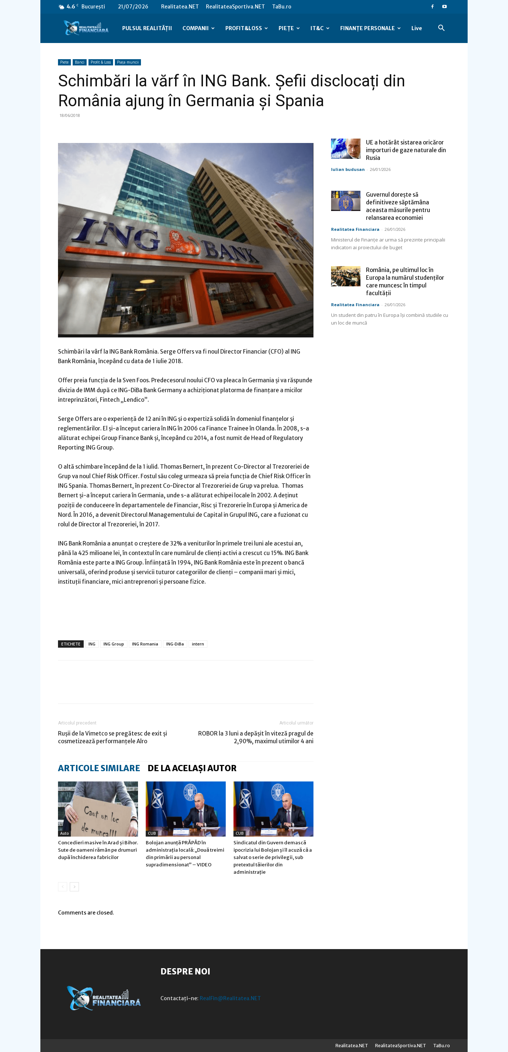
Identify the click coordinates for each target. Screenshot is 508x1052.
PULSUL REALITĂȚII (147, 28)
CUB (152, 833)
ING (91, 644)
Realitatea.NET (180, 6)
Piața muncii (128, 62)
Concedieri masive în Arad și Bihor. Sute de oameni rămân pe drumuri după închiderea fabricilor (98, 850)
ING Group (114, 644)
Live (416, 28)
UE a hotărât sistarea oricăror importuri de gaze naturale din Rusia (406, 150)
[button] (441, 28)
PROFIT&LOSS (246, 28)
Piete (64, 62)
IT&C (320, 28)
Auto (64, 833)
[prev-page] (62, 886)
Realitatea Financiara (355, 229)
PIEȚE (289, 28)
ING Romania (145, 644)
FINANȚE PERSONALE (370, 28)
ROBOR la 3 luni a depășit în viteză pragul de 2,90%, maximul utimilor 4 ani (255, 737)
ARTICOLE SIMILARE (99, 768)
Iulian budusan (348, 169)
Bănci (79, 62)
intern (198, 644)
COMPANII (198, 28)
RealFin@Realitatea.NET (230, 998)
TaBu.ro (281, 6)
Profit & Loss (101, 62)
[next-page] (74, 886)
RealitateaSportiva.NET (235, 6)
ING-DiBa (175, 644)
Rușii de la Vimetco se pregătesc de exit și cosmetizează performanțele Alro (112, 737)
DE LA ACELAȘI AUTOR (192, 768)
